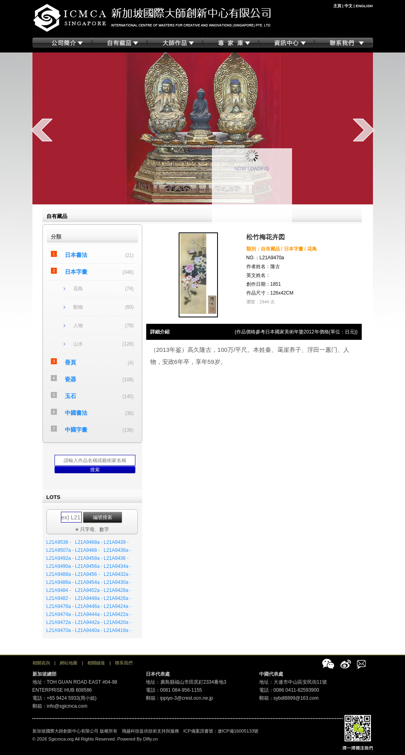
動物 (78, 307)
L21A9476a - (60, 606)
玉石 (70, 396)
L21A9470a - (60, 630)
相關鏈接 (96, 662)
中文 (349, 6)
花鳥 (78, 288)
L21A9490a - (60, 566)
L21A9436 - (116, 558)
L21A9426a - (117, 598)
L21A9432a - (117, 574)
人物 (78, 325)
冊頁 (70, 362)
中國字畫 (76, 429)
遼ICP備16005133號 (238, 731)
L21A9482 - (58, 598)
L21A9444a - (89, 614)
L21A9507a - (60, 550)
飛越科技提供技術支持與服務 (150, 731)
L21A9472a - (60, 622)
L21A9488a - (60, 574)
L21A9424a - (117, 606)
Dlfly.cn (150, 739)
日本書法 (76, 255)
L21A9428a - (117, 590)
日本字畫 (76, 271)
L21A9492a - (60, 558)
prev (41, 129)
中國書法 (76, 413)
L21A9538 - (58, 542)
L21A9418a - (117, 630)
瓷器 (70, 379)
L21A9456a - (89, 566)
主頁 (337, 6)
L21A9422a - (117, 614)
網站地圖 (68, 662)
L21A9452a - (89, 590)
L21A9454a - (89, 582)
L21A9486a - (60, 582)
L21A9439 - (116, 542)
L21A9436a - (117, 550)
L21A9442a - (89, 622)
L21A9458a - (89, 558)
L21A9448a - (89, 598)
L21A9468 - (87, 550)
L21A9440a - (89, 630)
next (363, 129)
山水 (78, 344)
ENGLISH (364, 6)
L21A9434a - (117, 566)
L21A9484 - (58, 590)
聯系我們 (124, 662)
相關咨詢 (41, 662)
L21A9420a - (117, 622)
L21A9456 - (87, 574)
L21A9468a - (89, 542)
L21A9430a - (117, 582)
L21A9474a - (60, 614)
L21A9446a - (89, 606)
